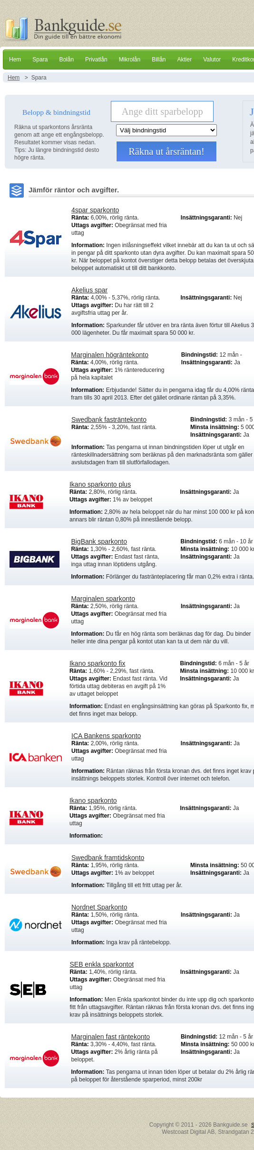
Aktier (184, 59)
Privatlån (96, 59)
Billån (159, 59)
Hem (15, 59)
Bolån (66, 59)
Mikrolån (129, 59)
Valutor (212, 59)
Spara (40, 59)
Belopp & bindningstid (56, 112)
